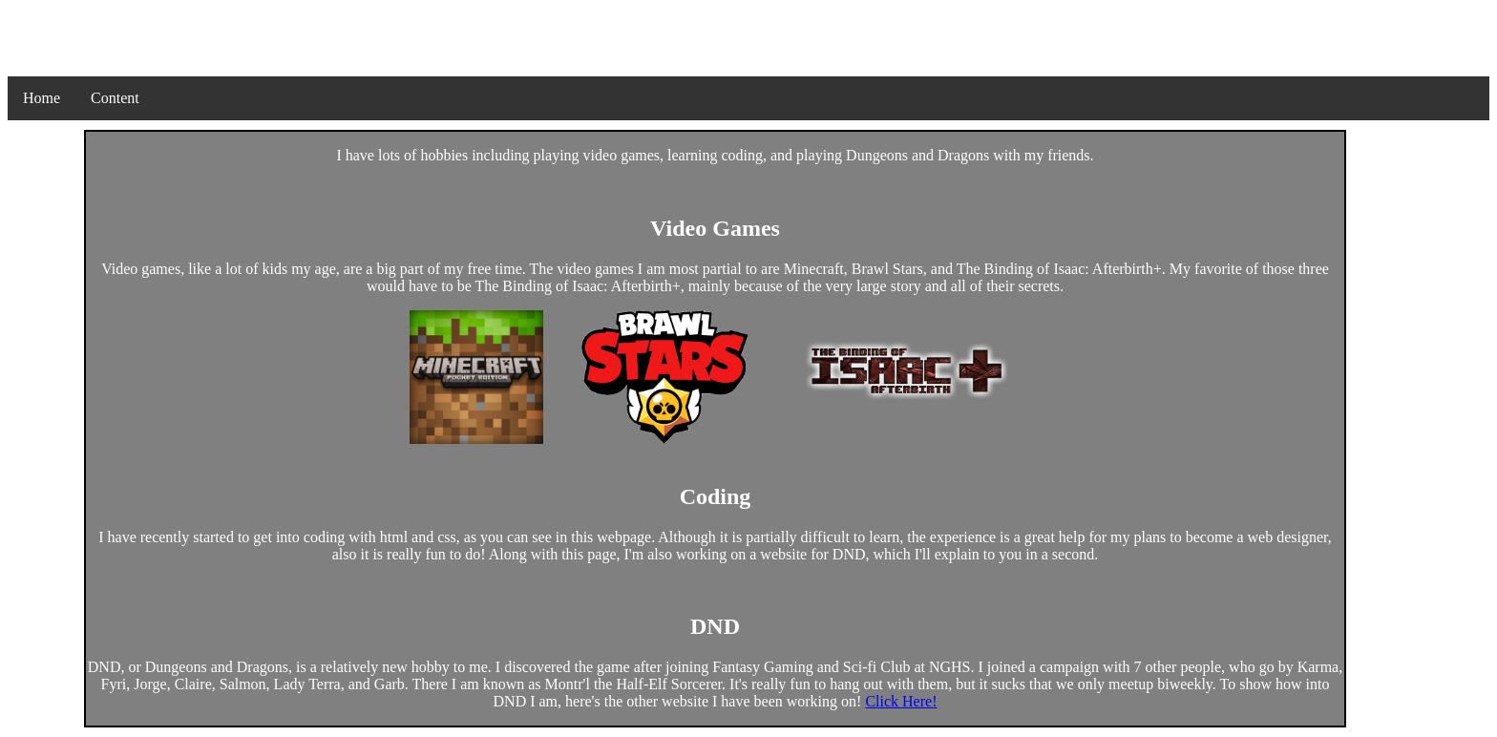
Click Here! (901, 701)
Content (115, 98)
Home (41, 98)
